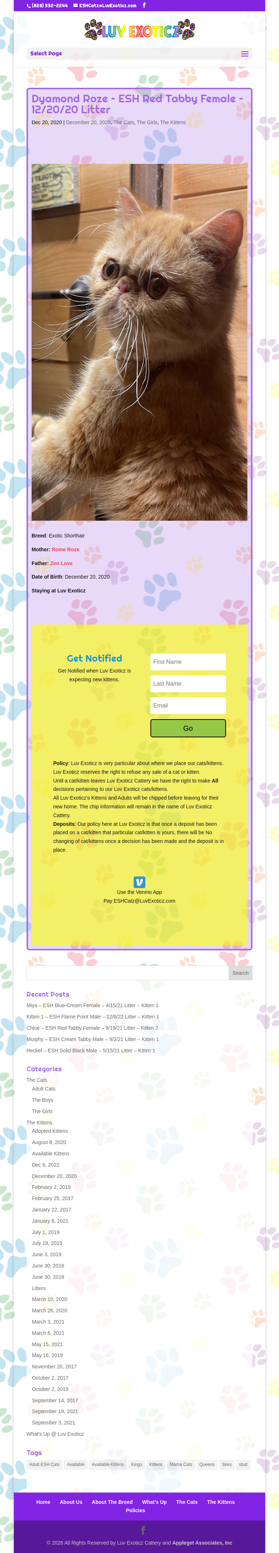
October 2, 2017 (50, 1378)
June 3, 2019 (46, 1254)
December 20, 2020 (88, 122)
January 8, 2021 (50, 1221)
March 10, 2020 (49, 1299)
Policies (135, 1510)
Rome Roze (65, 549)
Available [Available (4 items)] (75, 1464)
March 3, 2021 (48, 1322)
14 (170, 506)
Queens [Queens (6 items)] (207, 1464)
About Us (71, 1502)
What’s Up (154, 1502)
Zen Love (61, 563)
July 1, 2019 (46, 1232)
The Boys (42, 1100)
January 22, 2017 (51, 1210)
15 (176, 506)
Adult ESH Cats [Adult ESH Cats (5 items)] (44, 1464)
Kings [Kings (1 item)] (136, 1464)
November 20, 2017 (54, 1366)
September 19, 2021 (55, 1411)
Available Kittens (50, 1153)
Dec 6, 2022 (46, 1165)
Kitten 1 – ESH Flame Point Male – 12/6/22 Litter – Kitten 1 (93, 1017)
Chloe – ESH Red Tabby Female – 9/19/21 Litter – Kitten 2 (92, 1028)
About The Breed (112, 1502)
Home (43, 1502)
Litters (39, 1288)
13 (164, 506)
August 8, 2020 (49, 1142)
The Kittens (173, 122)
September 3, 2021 (53, 1423)
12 (158, 506)
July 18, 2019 (47, 1243)
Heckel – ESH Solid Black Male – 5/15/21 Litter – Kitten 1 (91, 1050)
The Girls (147, 122)
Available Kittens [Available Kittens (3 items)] (108, 1464)
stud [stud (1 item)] (243, 1464)
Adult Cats (44, 1089)
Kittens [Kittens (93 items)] (156, 1464)
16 (183, 506)
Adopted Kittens (50, 1131)
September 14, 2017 (55, 1400)
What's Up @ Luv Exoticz (55, 1434)
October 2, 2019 (50, 1389)
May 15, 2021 (47, 1344)
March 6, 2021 (48, 1333)
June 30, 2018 (48, 1277)
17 (189, 506)
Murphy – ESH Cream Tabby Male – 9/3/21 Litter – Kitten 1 (93, 1039)
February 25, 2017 (52, 1198)
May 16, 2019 (47, 1355)
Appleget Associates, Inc (202, 1543)
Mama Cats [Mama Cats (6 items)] (181, 1464)
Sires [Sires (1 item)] (227, 1464)
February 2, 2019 (51, 1187)
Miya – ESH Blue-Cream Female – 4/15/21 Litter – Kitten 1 (92, 1005)
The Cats (123, 122)
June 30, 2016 (48, 1266)
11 (152, 506)
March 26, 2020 (49, 1310)
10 (146, 506)
